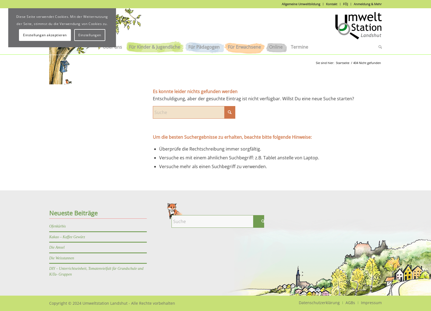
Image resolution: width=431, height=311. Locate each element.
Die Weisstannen (61, 258)
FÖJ (345, 4)
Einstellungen (89, 35)
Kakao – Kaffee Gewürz (67, 237)
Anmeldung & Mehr (368, 4)
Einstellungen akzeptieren (45, 35)
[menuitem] (154, 47)
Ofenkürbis (57, 226)
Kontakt (331, 4)
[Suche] (378, 47)
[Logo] (358, 28)
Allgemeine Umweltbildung (301, 4)
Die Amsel (57, 247)
